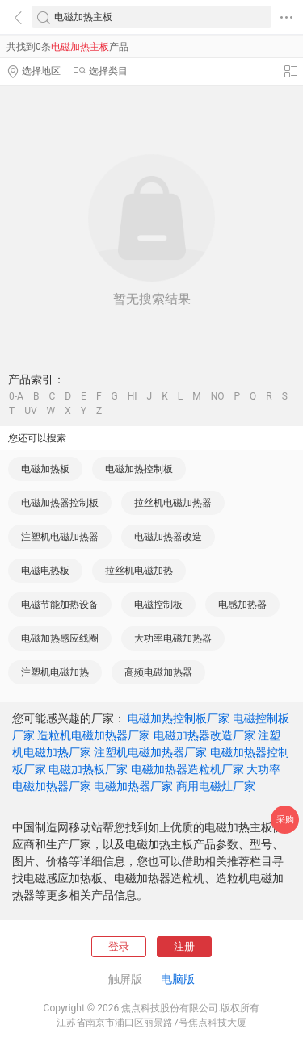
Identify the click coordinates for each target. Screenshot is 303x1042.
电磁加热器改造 (168, 536)
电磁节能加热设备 (60, 604)
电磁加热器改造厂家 (204, 735)
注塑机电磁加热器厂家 (150, 752)
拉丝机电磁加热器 (173, 502)
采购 (285, 819)
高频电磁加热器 (158, 672)
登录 (118, 946)
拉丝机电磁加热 (139, 570)
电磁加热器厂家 (133, 786)
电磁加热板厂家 (88, 769)
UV (30, 411)
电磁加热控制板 (139, 469)
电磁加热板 (45, 469)
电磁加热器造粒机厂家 (187, 769)
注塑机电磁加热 (55, 672)
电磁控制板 (158, 604)
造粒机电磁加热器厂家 (93, 735)
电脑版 (178, 979)
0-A (16, 396)
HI (132, 396)
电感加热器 (242, 604)
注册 (184, 946)
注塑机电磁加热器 (60, 536)
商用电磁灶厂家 (215, 786)
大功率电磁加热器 (173, 638)
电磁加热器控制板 (60, 502)
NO (218, 396)
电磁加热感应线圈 (60, 638)
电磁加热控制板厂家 (178, 718)
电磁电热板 (45, 570)
